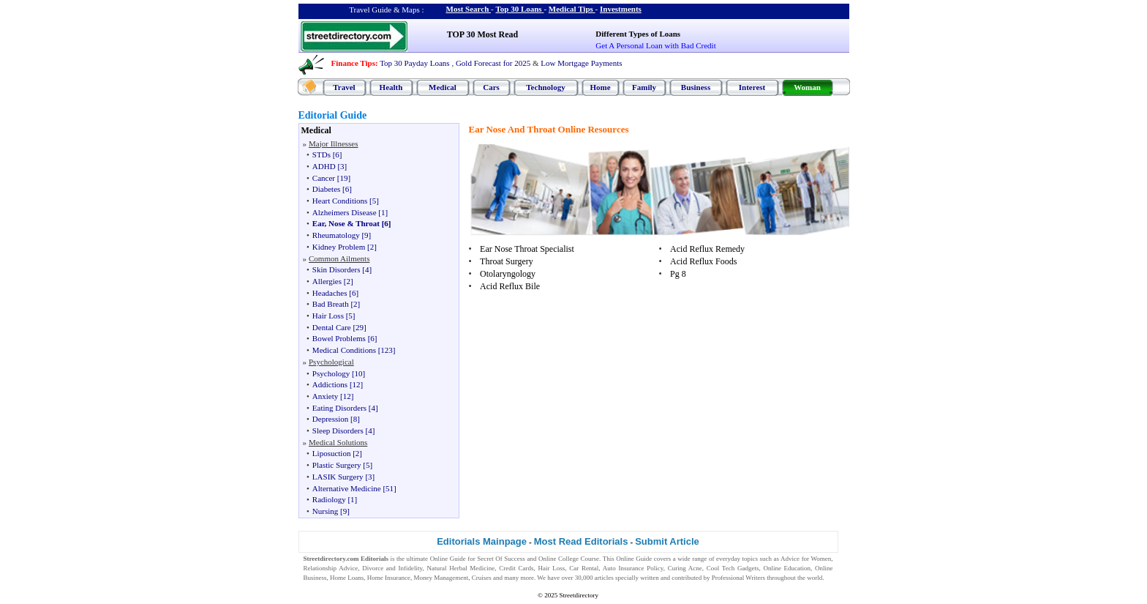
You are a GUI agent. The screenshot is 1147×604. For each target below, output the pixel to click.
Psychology (331, 373)
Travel (344, 87)
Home (600, 87)
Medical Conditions (344, 350)
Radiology (329, 499)
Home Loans (347, 577)
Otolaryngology (507, 274)
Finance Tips (353, 63)
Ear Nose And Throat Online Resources (549, 129)
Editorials (374, 558)
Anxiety (325, 396)
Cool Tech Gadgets (733, 568)
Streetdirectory (578, 595)
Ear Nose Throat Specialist (527, 249)
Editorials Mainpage (482, 541)
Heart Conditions (339, 200)
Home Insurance (388, 577)
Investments (621, 8)
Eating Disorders (339, 407)
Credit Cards (516, 568)
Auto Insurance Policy (633, 568)
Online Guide (448, 558)
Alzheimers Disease (344, 212)
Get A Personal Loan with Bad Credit (655, 45)
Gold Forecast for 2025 (493, 63)
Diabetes (326, 188)
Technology (545, 87)
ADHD (324, 166)
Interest (752, 87)
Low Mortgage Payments (581, 63)
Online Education (787, 568)
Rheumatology (336, 235)
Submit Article (667, 541)
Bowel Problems (339, 338)
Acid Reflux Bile (510, 286)
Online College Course (568, 558)
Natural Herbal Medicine (460, 568)
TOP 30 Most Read (482, 34)
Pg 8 (678, 274)
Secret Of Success (501, 558)
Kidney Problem (338, 246)
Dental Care (331, 327)
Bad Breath (330, 303)
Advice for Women (806, 558)
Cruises (482, 577)
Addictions (329, 384)
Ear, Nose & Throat (346, 223)
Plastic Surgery (336, 465)
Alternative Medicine (346, 488)
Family (644, 87)
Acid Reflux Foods (703, 261)
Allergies (327, 281)
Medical (442, 87)
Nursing (325, 511)
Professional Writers (738, 577)
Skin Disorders (336, 269)
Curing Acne (685, 568)
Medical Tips (571, 8)
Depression (330, 418)
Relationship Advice (331, 568)
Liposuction (331, 453)
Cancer (323, 178)
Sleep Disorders (338, 430)
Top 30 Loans (518, 8)
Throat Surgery (506, 261)
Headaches (329, 292)
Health (391, 87)
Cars (491, 87)
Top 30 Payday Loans (414, 63)
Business (695, 87)
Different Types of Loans (637, 33)
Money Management (441, 577)
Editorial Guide (332, 115)
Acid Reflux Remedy (707, 249)
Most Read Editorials (581, 541)
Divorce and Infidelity (392, 568)
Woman (807, 87)
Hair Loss (328, 315)
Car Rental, (584, 568)
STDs (321, 154)
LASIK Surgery (338, 476)
